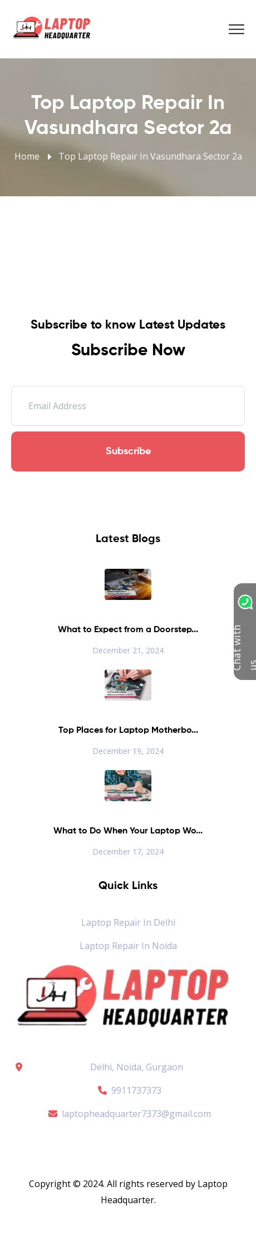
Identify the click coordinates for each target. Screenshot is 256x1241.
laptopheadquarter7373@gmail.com (128, 1113)
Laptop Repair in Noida (128, 946)
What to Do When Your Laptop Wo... (128, 831)
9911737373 (128, 1090)
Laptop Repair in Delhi (128, 922)
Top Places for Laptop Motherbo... (128, 730)
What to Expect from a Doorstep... (128, 630)
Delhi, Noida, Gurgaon (136, 1067)
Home (27, 156)
